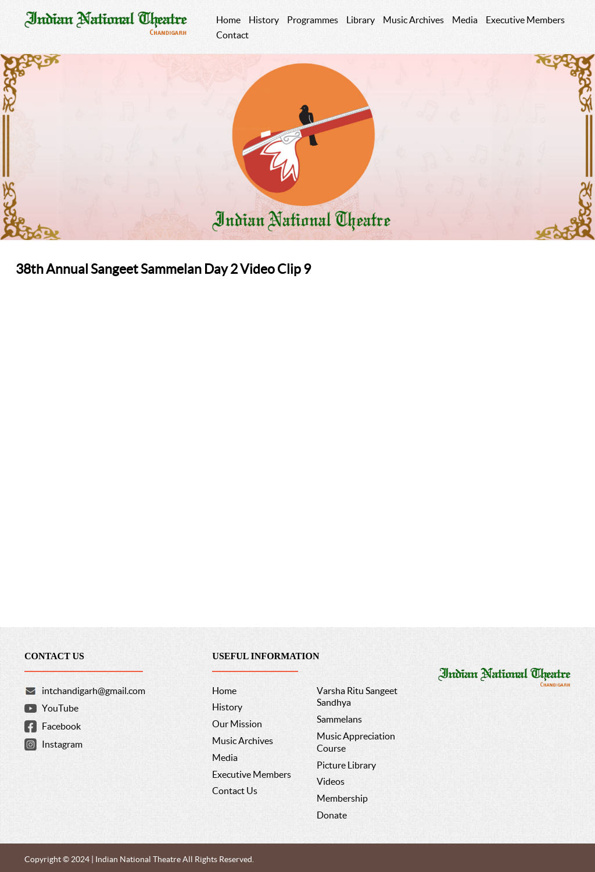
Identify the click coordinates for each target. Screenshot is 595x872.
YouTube (60, 708)
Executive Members (251, 774)
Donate (332, 815)
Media (225, 757)
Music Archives (242, 740)
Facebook (61, 726)
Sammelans (339, 719)
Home (224, 690)
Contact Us (234, 790)
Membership (342, 798)
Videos (331, 781)
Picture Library (346, 765)
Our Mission (237, 724)
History (227, 707)
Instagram (62, 744)
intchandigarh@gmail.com (93, 690)
